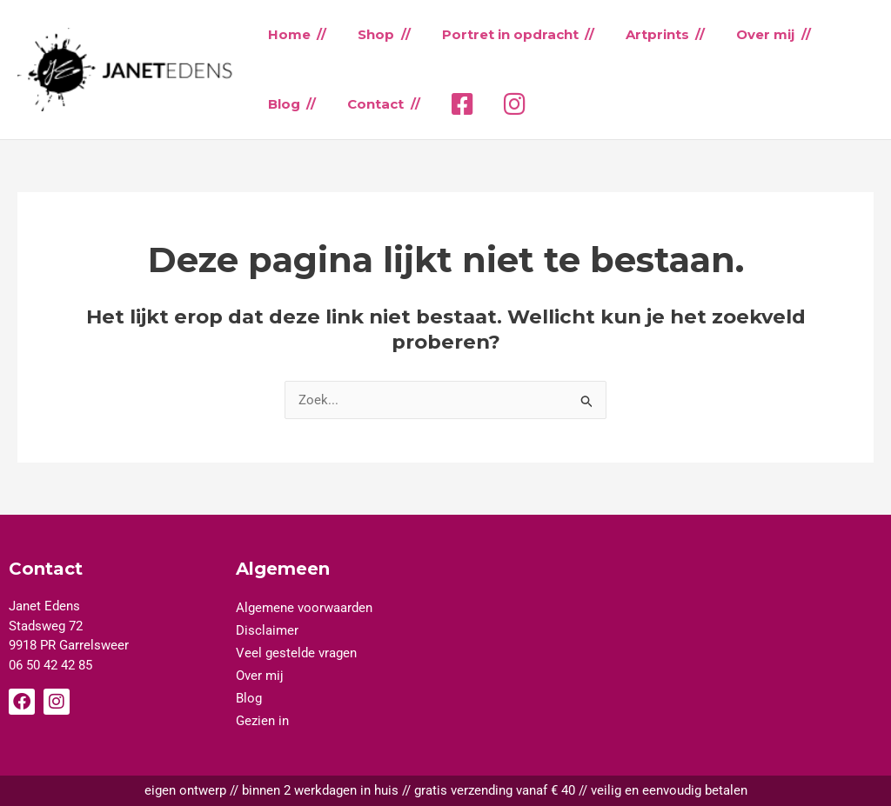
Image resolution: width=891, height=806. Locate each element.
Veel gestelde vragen (296, 653)
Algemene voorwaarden (304, 608)
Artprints (640, 34)
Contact (368, 104)
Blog (281, 104)
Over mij (742, 34)
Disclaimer (267, 630)
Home (286, 34)
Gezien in (262, 721)
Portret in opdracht (497, 34)
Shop (369, 34)
